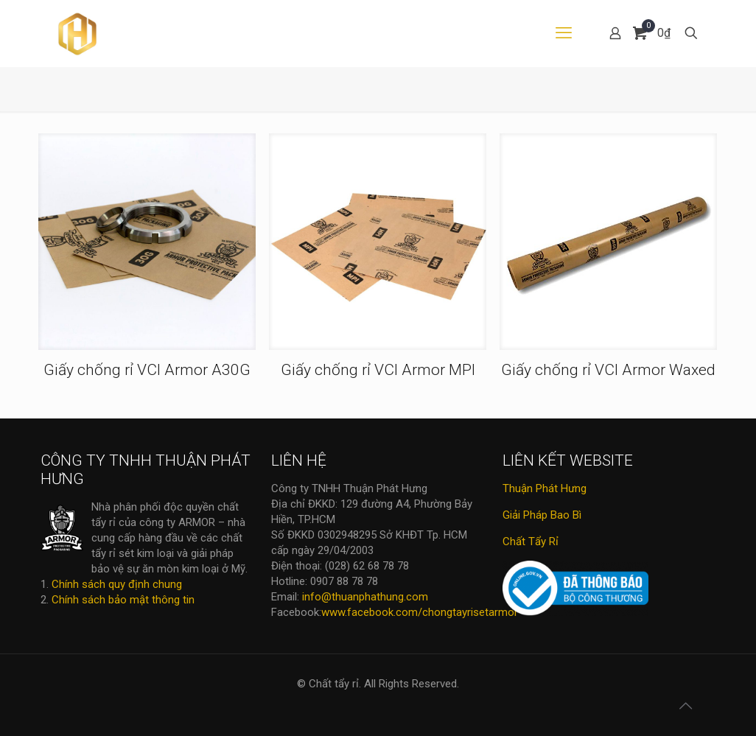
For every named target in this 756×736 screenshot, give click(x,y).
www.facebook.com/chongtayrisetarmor (419, 612)
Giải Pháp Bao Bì (542, 515)
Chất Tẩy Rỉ (531, 541)
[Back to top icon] (685, 705)
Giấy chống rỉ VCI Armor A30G (147, 370)
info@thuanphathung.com (365, 596)
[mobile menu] (563, 33)
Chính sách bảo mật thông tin (123, 599)
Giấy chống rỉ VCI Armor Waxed (608, 370)
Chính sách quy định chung (117, 584)
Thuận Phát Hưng (545, 488)
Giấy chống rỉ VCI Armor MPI (378, 370)
